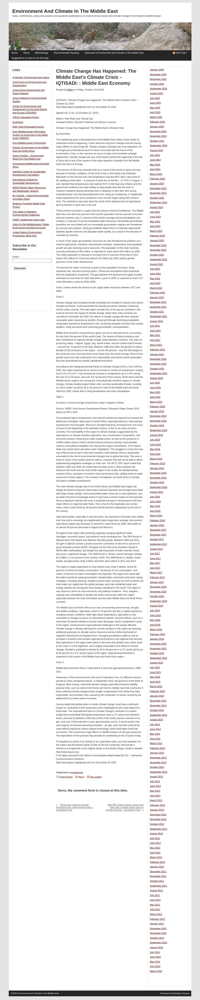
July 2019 (155, 440)
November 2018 (158, 478)
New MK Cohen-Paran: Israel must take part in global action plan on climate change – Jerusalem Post (124, 807)
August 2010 (156, 947)
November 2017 (158, 534)
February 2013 (157, 805)
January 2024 (157, 183)
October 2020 (157, 368)
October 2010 (157, 938)
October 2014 (157, 710)
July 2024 (155, 155)
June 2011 (155, 900)
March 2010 (156, 971)
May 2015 (155, 677)
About (26, 53)
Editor (70, 89)
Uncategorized (76, 772)
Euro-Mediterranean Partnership (29, 143)
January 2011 (157, 923)
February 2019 (157, 463)
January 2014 (157, 753)
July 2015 (155, 667)
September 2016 (158, 601)
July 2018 (155, 496)
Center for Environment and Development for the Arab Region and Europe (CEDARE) (30, 109)
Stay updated (96, 777)
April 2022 (155, 283)
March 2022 (156, 288)
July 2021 (155, 326)
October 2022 (157, 255)
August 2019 (156, 435)
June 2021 (155, 330)
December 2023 (158, 188)
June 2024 (155, 160)
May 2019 (155, 449)
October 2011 (157, 881)
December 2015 (158, 644)
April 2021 (155, 340)
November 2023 (158, 193)
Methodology (41, 53)
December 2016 (158, 587)
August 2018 (156, 492)
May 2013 (155, 791)
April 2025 (155, 112)
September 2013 (158, 772)
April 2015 (155, 682)
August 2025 (156, 93)
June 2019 (155, 444)
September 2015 (158, 658)
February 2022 (157, 292)
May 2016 (155, 620)
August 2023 (156, 207)
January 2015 (157, 696)
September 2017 (158, 544)
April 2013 (155, 795)
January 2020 (157, 411)
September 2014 (158, 715)
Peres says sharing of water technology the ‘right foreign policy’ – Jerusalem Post (75, 807)
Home (15, 53)
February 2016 (157, 634)
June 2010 (155, 957)
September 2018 (158, 487)
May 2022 (155, 278)
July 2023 (155, 212)
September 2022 (158, 259)
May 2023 (155, 221)
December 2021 (158, 302)
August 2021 (156, 321)
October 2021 (157, 312)
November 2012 (158, 819)
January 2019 (157, 468)
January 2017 (157, 582)
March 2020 (156, 402)
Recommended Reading (66, 53)
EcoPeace (18, 122)
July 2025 (155, 98)
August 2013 (156, 776)
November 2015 (158, 648)
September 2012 (158, 829)
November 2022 (158, 250)
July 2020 (155, 383)
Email (16, 257)
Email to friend (66, 777)
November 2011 (158, 876)
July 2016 (155, 610)
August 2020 (156, 378)
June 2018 (155, 501)
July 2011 (155, 895)
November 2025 (158, 79)
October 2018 (157, 482)
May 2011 (155, 905)
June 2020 (155, 387)
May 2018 (155, 506)
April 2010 (155, 966)
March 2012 (156, 857)
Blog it (81, 777)
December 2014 (158, 700)
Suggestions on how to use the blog (30, 58)
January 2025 (157, 126)
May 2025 (155, 107)
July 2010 (155, 952)
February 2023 (157, 235)
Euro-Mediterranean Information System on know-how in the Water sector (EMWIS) (30, 134)
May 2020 (155, 392)
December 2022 (158, 245)
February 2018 (157, 520)
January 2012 (157, 867)
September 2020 (158, 373)
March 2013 (156, 800)
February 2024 (157, 179)
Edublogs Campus (181, 993)
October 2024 (157, 141)
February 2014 (157, 748)
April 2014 (155, 739)
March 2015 (156, 686)
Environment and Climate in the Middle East (65, 11)
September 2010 (158, 942)
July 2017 (155, 553)
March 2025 (156, 117)
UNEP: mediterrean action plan (29, 220)
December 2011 (158, 871)
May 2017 (155, 563)
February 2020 (157, 406)
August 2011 (156, 890)
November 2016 (158, 591)
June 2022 (155, 273)
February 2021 (157, 349)
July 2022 (155, 269)
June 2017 (155, 558)
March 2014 (156, 743)
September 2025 (158, 88)
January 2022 (157, 297)
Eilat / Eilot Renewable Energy (28, 127)
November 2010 (158, 933)
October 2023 (157, 198)
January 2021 (157, 354)
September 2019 (158, 430)
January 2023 (157, 240)
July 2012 (155, 838)
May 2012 (155, 848)
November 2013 (158, 762)
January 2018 (157, 525)
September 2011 (158, 886)
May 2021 (155, 335)
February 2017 (157, 577)
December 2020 (158, 359)
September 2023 (158, 202)
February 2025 (157, 122)
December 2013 (158, 757)
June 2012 (155, 843)
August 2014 (156, 719)
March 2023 (156, 231)
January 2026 (157, 69)
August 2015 (156, 662)
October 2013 (157, 767)
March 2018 (156, 515)
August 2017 (156, 549)
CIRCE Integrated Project (26, 117)
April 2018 (155, 511)
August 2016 (156, 606)
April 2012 (155, 852)
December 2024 (158, 131)
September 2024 (158, 145)
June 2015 (155, 672)
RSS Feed (181, 53)
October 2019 (157, 425)
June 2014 (155, 729)
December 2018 (158, 473)
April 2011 (155, 909)
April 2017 (155, 568)
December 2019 (158, 416)
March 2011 (156, 914)
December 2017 (158, 530)
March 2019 (156, 459)
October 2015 (157, 653)
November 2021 (158, 307)
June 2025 (155, 103)
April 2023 (155, 226)
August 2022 (156, 264)
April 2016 (155, 625)
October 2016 (157, 596)
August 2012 (156, 833)
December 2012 (158, 814)
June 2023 (155, 217)
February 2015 (157, 691)
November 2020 (158, 364)
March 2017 (156, 572)
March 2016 (156, 629)
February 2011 (157, 919)
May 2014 (155, 734)
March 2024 (156, 174)
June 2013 (155, 786)
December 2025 (158, 74)
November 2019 (158, 421)
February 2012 (157, 862)
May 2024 (155, 164)
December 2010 (158, 928)
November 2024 (158, 136)
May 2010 (155, 961)
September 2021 (158, 316)
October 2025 (157, 84)
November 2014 (158, 705)
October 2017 (157, 539)
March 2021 (156, 345)
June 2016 (155, 615)
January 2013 (157, 810)
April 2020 (155, 397)
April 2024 (155, 169)
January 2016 (157, 639)
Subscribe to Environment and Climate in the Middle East (114, 53)
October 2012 (157, 824)
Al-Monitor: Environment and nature (31, 77)
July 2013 (155, 781)
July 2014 (155, 724)
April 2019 (155, 454)
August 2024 (156, 150)
